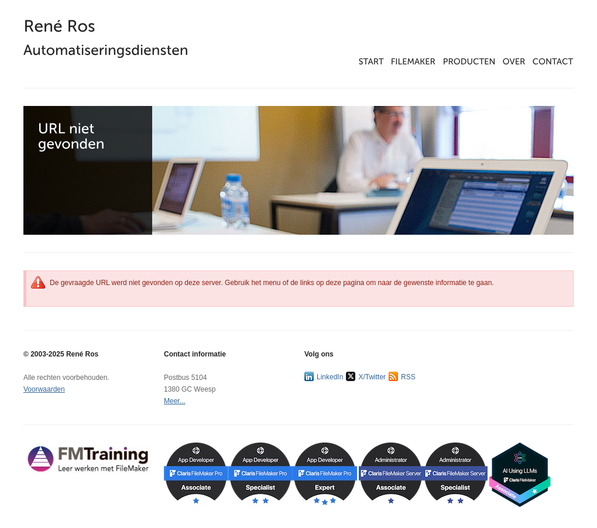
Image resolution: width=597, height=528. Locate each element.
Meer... (175, 401)
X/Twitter (366, 376)
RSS (402, 376)
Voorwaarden (44, 389)
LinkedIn (323, 376)
